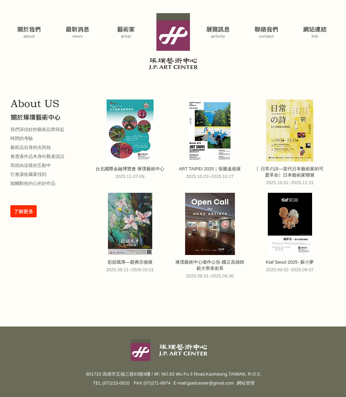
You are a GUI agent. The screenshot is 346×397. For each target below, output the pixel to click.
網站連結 (315, 27)
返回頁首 (333, 391)
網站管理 (246, 383)
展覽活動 (219, 27)
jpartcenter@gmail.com (211, 383)
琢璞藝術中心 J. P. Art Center (173, 43)
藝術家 (127, 27)
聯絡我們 (267, 27)
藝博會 (78, 27)
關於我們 (30, 27)
